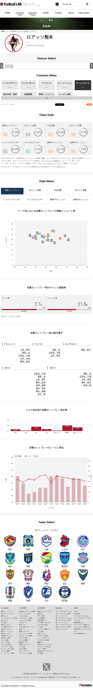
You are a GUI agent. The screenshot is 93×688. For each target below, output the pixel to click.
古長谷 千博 (24, 355)
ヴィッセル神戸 (6, 644)
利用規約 (27, 674)
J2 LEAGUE (23, 608)
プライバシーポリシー (45, 674)
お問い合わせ (64, 674)
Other (76, 608)
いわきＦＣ (22, 622)
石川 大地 (25, 358)
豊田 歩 (26, 352)
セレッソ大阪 (5, 642)
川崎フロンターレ (7, 629)
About (71, 13)
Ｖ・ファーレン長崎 (7, 653)
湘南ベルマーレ (24, 631)
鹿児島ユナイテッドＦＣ (45, 651)
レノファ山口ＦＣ (43, 638)
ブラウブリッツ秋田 (25, 618)
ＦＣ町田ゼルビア (7, 627)
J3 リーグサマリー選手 (63, 627)
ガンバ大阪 (4, 640)
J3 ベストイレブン (62, 629)
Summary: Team (20, 14)
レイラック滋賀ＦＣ (43, 629)
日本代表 (77, 614)
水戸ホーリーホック (7, 614)
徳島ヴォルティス (25, 644)
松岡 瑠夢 (41, 385)
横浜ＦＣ (22, 629)
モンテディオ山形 (25, 620)
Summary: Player (32, 14)
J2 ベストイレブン (62, 622)
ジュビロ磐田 (23, 640)
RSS (89, 104)
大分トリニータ (24, 651)
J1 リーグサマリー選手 (63, 614)
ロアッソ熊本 (41, 649)
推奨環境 (34, 674)
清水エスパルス (6, 633)
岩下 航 (42, 394)
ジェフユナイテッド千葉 (9, 618)
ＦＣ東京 (4, 622)
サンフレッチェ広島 (7, 649)
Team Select (83, 13)
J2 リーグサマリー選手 (63, 620)
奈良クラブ (41, 633)
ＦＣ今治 (22, 647)
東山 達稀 (41, 391)
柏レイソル (4, 620)
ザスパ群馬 (41, 616)
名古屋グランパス (7, 636)
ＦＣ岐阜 (40, 627)
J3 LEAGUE (41, 608)
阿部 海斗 (86, 350)
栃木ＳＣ (40, 614)
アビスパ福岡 (5, 651)
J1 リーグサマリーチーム (64, 611)
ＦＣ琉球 (40, 653)
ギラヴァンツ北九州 (43, 647)
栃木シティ (22, 625)
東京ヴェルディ (6, 625)
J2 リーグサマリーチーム (64, 618)
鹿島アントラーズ (7, 611)
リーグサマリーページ (51, 163)
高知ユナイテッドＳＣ (44, 644)
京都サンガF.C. (6, 638)
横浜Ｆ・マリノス (7, 631)
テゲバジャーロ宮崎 (25, 653)
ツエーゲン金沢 (42, 625)
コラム (76, 611)
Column (58, 13)
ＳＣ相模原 (41, 618)
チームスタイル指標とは (51, 161)
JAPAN (46, 13)
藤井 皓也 (25, 361)
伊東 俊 (87, 385)
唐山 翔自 (41, 388)
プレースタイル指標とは (82, 625)
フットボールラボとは (81, 616)
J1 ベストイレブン (62, 616)
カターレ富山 (23, 638)
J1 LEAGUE (4, 608)
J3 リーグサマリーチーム (64, 625)
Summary (59, 608)
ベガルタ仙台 (23, 616)
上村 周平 (25, 350)
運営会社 (56, 674)
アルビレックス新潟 (25, 636)
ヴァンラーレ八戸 (25, 614)
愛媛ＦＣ (40, 642)
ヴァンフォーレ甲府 (25, 633)
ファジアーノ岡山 (7, 647)
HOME (7, 13)
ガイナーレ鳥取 (42, 636)
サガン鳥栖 (22, 649)
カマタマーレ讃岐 (43, 640)
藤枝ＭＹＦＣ (23, 642)
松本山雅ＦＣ (41, 620)
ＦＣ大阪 (40, 631)
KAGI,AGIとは (78, 622)
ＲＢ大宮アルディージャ (27, 627)
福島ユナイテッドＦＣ (44, 611)
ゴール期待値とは (79, 633)
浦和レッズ (4, 616)
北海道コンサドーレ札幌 (27, 611)
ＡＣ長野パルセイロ (43, 622)
